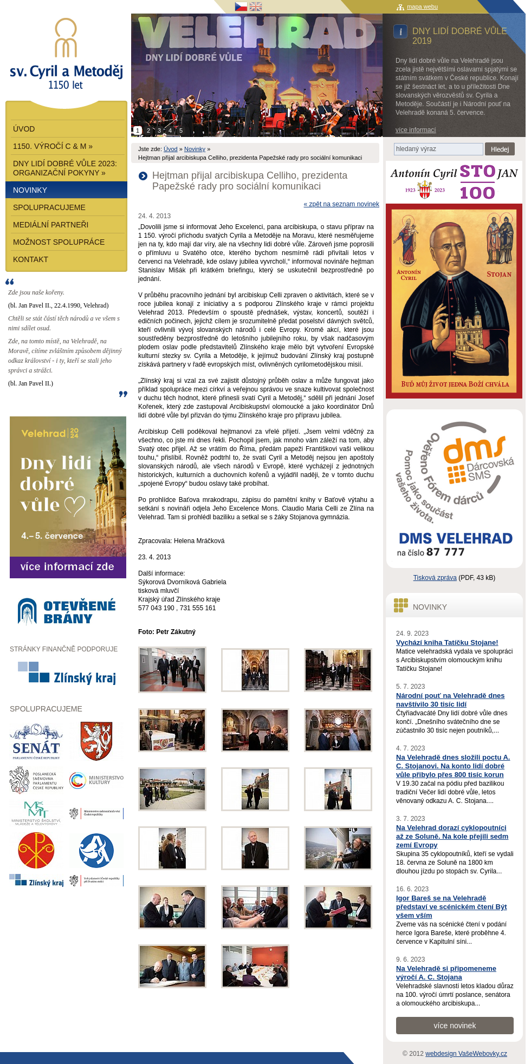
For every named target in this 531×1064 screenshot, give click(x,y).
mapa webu (422, 6)
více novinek (455, 1025)
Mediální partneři (51, 224)
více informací (416, 130)
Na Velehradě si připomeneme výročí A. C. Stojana (446, 972)
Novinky (194, 149)
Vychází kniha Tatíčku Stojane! (447, 642)
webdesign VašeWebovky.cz (466, 1054)
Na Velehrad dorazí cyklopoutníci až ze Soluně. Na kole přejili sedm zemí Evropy (452, 836)
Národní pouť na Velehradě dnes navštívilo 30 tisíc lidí (450, 699)
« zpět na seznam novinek (341, 204)
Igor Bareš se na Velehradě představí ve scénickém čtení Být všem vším (451, 906)
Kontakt (30, 259)
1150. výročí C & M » (53, 146)
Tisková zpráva (435, 578)
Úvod (171, 149)
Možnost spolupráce (59, 242)
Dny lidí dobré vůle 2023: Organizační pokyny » (65, 168)
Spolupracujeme (49, 207)
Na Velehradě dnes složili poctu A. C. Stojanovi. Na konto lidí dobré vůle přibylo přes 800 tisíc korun (453, 766)
